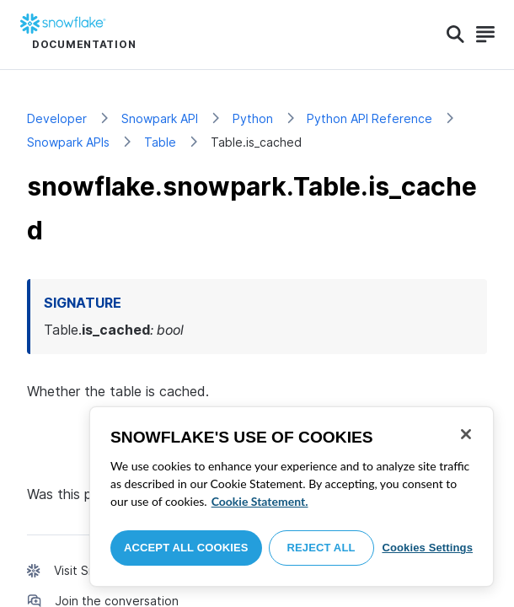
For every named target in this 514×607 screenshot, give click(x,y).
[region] (291, 496)
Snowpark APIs (68, 142)
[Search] (455, 34)
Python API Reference (369, 118)
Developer (57, 118)
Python (253, 118)
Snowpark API (159, 118)
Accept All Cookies (186, 547)
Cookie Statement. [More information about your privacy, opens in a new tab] (259, 501)
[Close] (466, 434)
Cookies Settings (427, 547)
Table (160, 142)
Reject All (321, 547)
